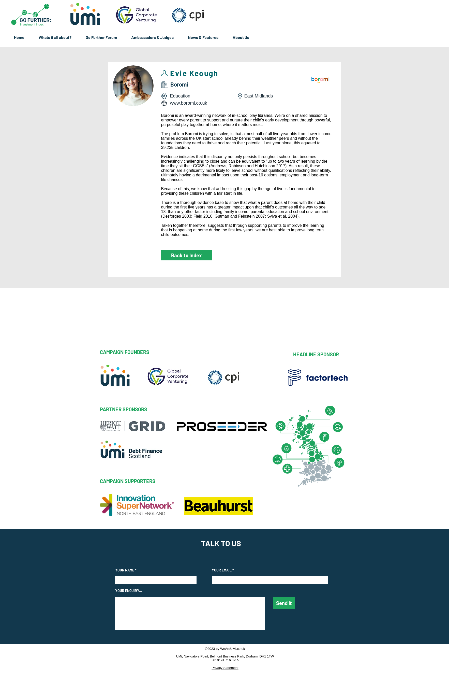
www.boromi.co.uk (188, 103)
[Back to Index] (186, 255)
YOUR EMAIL (222, 570)
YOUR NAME (124, 570)
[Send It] (284, 603)
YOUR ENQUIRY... (128, 591)
